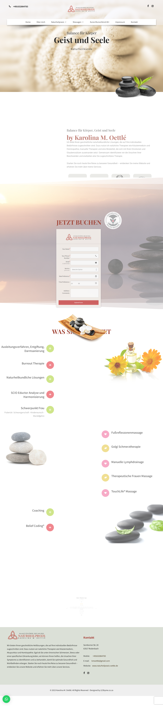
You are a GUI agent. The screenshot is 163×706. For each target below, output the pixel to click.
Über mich (41, 22)
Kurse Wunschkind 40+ (99, 22)
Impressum (120, 22)
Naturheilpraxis (59, 22)
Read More (81, 60)
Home (28, 22)
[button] (6, 699)
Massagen (78, 22)
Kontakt (134, 22)
